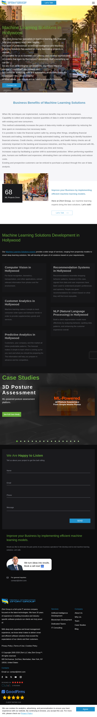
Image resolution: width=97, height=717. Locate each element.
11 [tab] (55, 441)
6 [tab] (36, 441)
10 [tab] (51, 441)
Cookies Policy (31, 646)
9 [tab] (47, 441)
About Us (78, 613)
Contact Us (11, 85)
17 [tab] (78, 441)
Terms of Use (19, 646)
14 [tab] (66, 441)
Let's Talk (49, 3)
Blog (76, 629)
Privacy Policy (26, 713)
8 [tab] (43, 441)
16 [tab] (74, 441)
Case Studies (80, 625)
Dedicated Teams (58, 624)
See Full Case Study (12, 414)
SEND (80, 521)
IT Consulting (56, 628)
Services (54, 609)
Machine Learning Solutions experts (20, 252)
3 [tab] (24, 441)
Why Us (78, 617)
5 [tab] (32, 441)
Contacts (5, 668)
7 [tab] (40, 441)
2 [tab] (20, 441)
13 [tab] (63, 441)
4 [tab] (28, 441)
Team (77, 621)
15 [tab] (70, 441)
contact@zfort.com (19, 581)
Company (79, 609)
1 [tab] (17, 441)
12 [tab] (59, 441)
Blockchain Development (61, 620)
